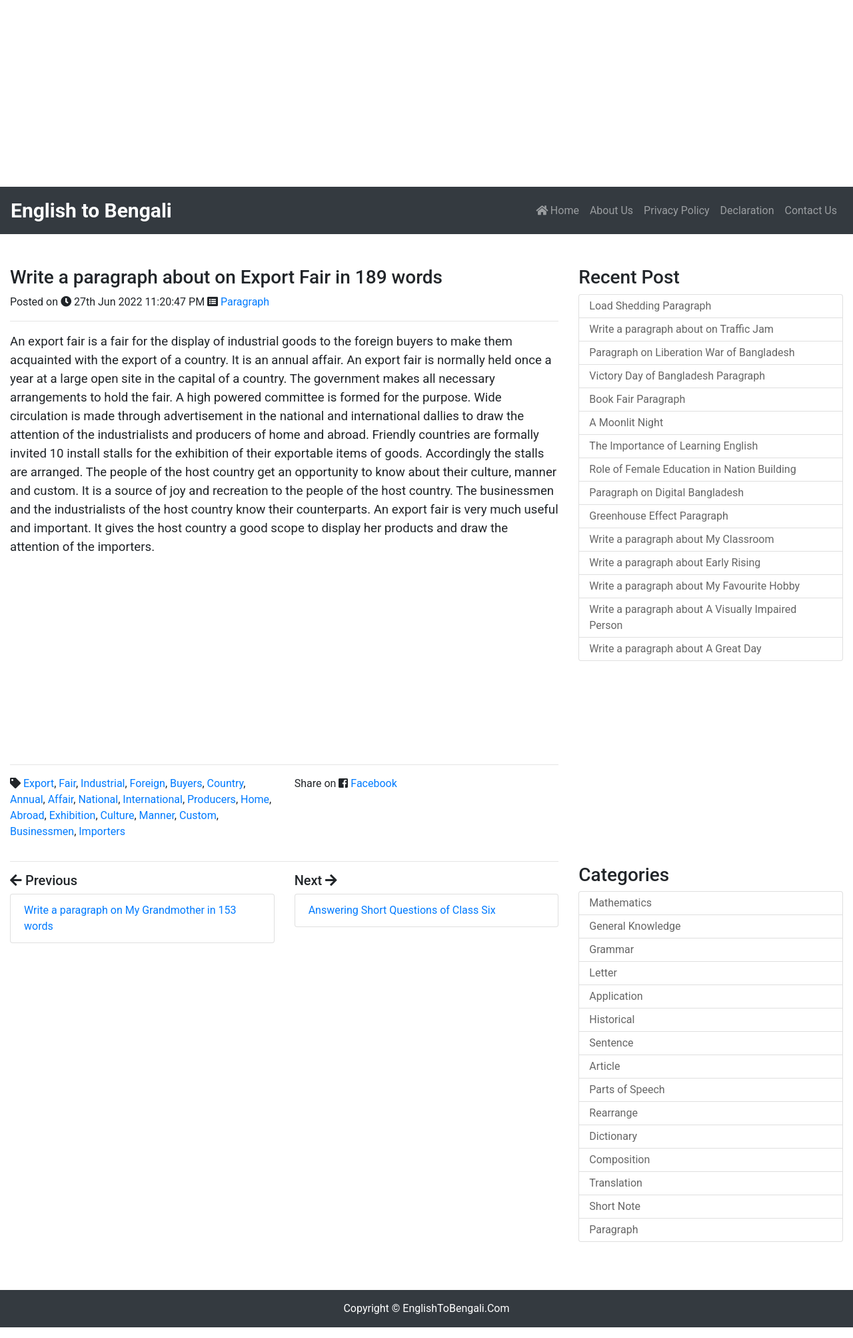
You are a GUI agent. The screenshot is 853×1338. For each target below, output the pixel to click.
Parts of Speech (626, 1089)
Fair (67, 783)
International (153, 799)
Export (38, 783)
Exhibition (72, 815)
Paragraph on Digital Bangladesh (666, 492)
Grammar (611, 949)
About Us (611, 210)
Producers (211, 799)
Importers (102, 831)
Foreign (147, 783)
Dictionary (613, 1136)
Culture (118, 815)
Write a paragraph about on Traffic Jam (681, 329)
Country (225, 783)
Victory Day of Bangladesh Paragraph (677, 376)
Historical (611, 1019)
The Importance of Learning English (673, 446)
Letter (602, 972)
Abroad (27, 815)
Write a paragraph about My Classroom (681, 539)
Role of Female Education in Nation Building (692, 469)
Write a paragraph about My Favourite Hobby (694, 586)
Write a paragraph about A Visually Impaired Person (692, 617)
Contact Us (810, 210)
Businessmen (42, 831)
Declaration (747, 210)
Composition (619, 1159)
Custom (198, 815)
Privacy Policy (677, 210)
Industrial (103, 783)
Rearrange (613, 1113)
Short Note (614, 1206)
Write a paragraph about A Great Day (675, 648)
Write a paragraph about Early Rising (674, 562)
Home (560, 209)
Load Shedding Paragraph (650, 305)
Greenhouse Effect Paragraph (658, 516)
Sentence (611, 1043)
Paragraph (245, 301)
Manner (157, 815)
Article (604, 1066)
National (98, 799)
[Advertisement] (400, 93)
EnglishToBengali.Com (456, 1308)
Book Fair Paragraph (637, 399)
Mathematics (620, 902)
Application (615, 996)
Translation (615, 1183)
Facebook (374, 783)
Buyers (186, 783)
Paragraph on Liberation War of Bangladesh (691, 352)
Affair (61, 799)
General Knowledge (634, 926)
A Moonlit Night (626, 422)
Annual (26, 799)
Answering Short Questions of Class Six (402, 910)
